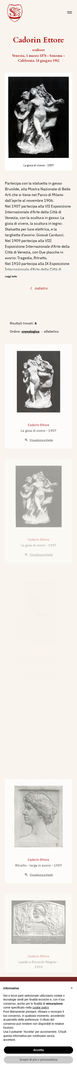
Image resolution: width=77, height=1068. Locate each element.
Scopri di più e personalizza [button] (38, 1059)
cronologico (30, 331)
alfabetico (51, 331)
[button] (71, 988)
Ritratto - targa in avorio (33, 876)
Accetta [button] (38, 1050)
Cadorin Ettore (38, 435)
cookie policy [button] (40, 1007)
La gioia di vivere (34, 165)
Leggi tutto (11, 276)
